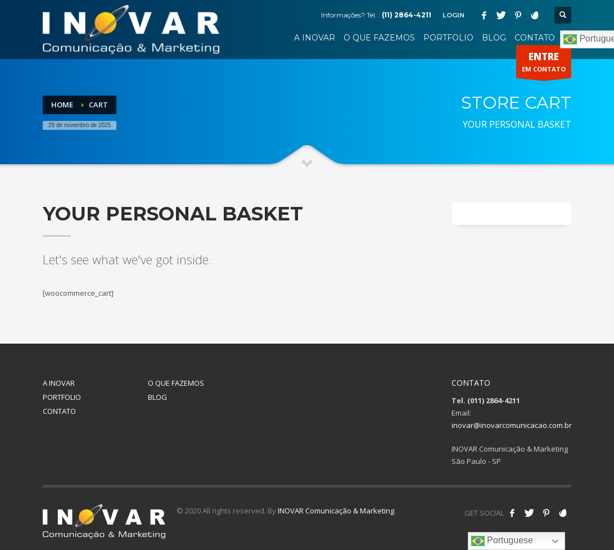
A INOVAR (59, 383)
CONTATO (59, 411)
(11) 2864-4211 (406, 15)
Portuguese (502, 541)
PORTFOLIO (62, 397)
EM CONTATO (543, 64)
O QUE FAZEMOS (176, 383)
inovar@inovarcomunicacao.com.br (512, 425)
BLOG (157, 397)
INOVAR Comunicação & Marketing (336, 511)
